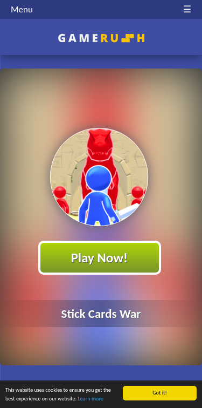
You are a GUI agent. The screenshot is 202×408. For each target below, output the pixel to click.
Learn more (90, 399)
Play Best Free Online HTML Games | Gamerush (101, 38)
